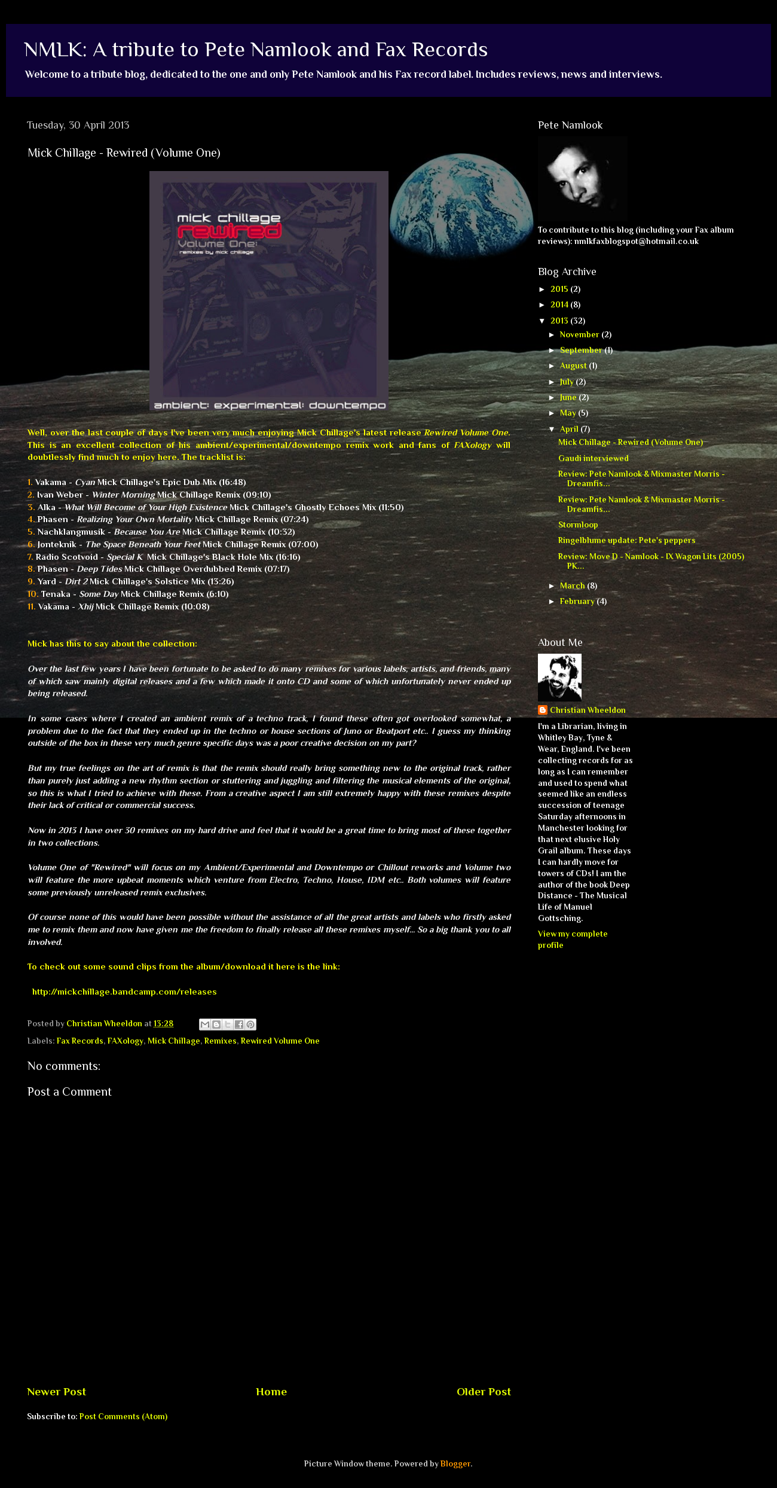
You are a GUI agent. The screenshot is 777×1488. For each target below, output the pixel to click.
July (568, 381)
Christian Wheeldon (588, 710)
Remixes (220, 1040)
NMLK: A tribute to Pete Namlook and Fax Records (256, 49)
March (573, 585)
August (574, 365)
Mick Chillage (174, 1040)
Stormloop (578, 524)
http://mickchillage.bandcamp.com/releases (124, 991)
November (580, 334)
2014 (560, 304)
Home (271, 1391)
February (578, 601)
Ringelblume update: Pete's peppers (627, 540)
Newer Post (56, 1391)
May (569, 412)
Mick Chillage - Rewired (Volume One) (630, 442)
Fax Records (80, 1040)
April (570, 429)
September (582, 350)
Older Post (484, 1391)
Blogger (455, 1463)
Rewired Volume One (280, 1040)
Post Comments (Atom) (123, 1416)
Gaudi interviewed (593, 458)
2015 (560, 289)
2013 (560, 320)
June (569, 397)
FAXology (125, 1040)
